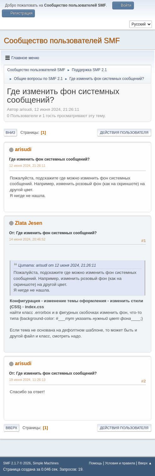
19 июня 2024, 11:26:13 (27, 380)
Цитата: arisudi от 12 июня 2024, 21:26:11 (57, 265)
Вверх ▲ (145, 463)
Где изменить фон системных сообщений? (49, 159)
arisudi (23, 149)
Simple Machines (45, 463)
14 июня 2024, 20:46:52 (27, 239)
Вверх (11, 428)
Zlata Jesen (28, 223)
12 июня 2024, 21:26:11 (27, 165)
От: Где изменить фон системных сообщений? (53, 233)
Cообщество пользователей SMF (62, 40)
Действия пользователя (124, 132)
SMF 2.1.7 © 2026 (17, 463)
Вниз (10, 132)
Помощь (95, 463)
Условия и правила (120, 463)
